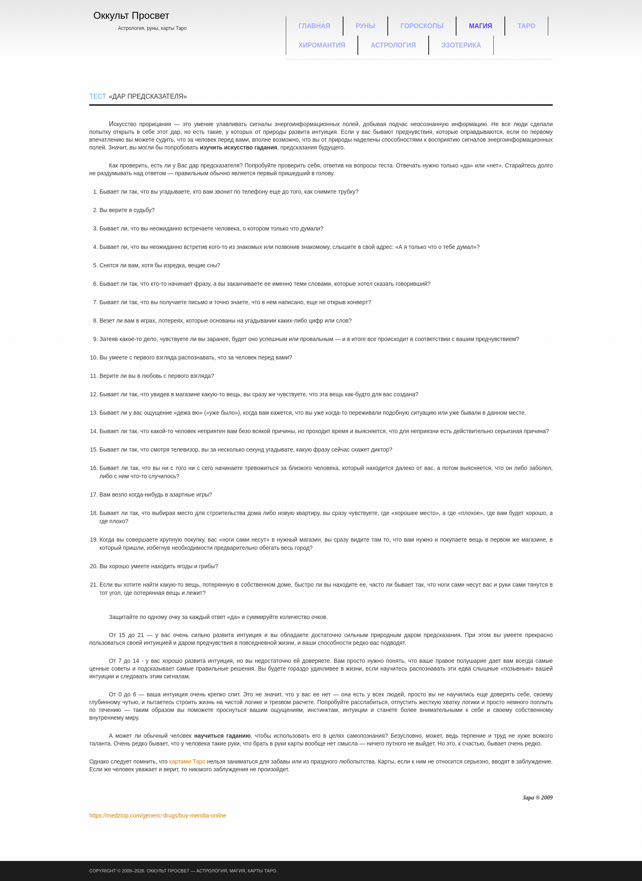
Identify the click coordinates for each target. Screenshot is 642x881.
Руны (365, 26)
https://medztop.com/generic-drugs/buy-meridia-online (157, 815)
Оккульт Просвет (131, 15)
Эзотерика (461, 45)
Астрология (393, 45)
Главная (314, 26)
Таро (526, 26)
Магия (480, 26)
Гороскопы (421, 26)
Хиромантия (321, 45)
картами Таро (187, 761)
